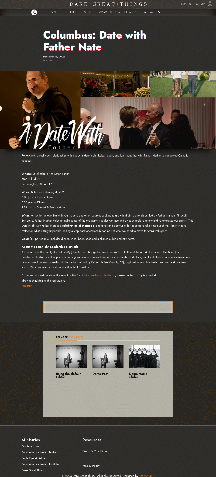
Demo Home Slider (138, 375)
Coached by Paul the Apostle (119, 12)
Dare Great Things (33, 470)
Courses (70, 12)
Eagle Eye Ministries (34, 458)
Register (27, 286)
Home (53, 12)
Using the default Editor (68, 375)
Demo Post (100, 374)
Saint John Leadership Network (96, 275)
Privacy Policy (90, 465)
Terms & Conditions (94, 451)
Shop (87, 12)
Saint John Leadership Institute (40, 464)
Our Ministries (30, 446)
